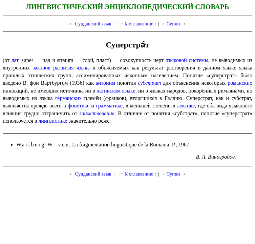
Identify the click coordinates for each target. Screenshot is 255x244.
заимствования (96, 113)
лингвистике (52, 121)
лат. (16, 60)
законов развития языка (61, 67)
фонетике (78, 105)
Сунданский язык (93, 23)
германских (68, 98)
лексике (186, 105)
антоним (105, 83)
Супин (173, 23)
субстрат (149, 83)
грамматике (109, 105)
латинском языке (116, 91)
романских (240, 83)
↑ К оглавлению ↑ (139, 23)
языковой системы (187, 60)
